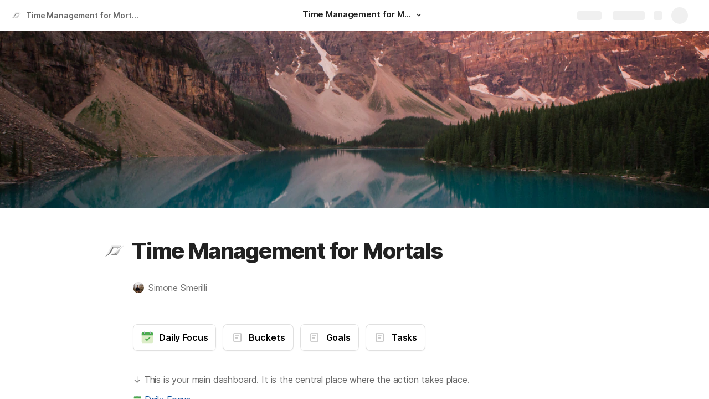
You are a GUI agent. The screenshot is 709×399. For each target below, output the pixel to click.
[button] (418, 15)
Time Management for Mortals (84, 15)
